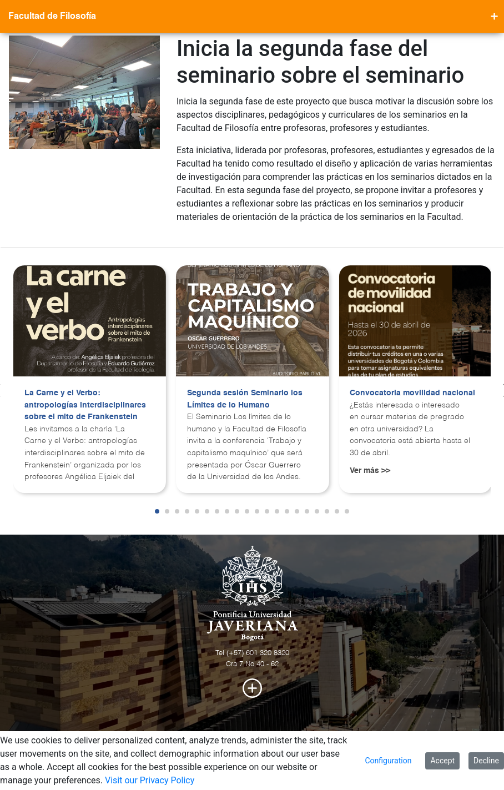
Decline (486, 760)
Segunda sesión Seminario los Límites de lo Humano (245, 399)
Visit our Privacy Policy (149, 780)
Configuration (388, 760)
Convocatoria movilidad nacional (412, 393)
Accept (442, 760)
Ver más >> (370, 471)
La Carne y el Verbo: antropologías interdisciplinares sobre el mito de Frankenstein (85, 405)
